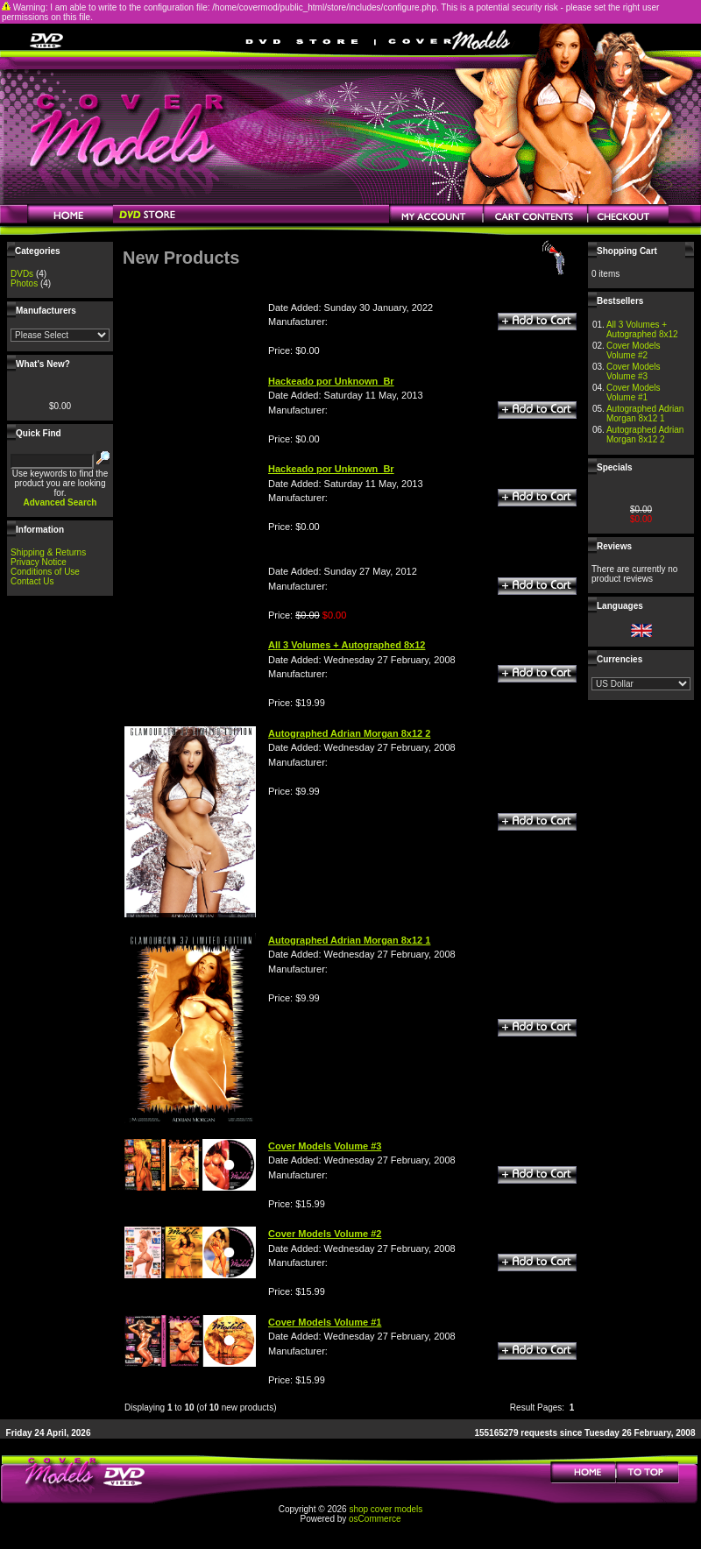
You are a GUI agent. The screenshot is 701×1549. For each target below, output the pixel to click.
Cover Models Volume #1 (633, 392)
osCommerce (374, 1519)
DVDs (22, 274)
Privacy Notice (39, 562)
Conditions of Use (45, 571)
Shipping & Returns (48, 552)
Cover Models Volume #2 (633, 350)
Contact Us (32, 581)
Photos (24, 283)
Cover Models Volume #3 (633, 371)
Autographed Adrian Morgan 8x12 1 (644, 413)
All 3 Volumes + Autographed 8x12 (642, 329)
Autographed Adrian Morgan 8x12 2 (644, 434)
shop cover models (385, 1509)
